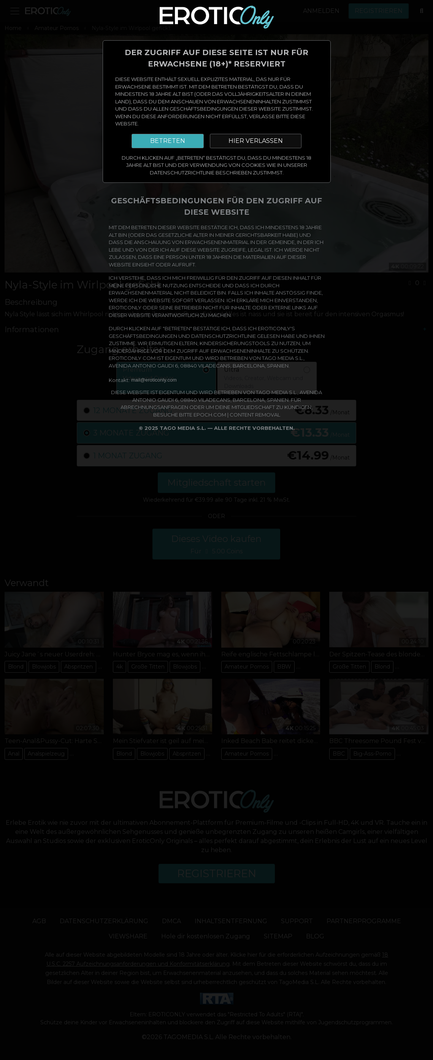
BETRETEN (167, 140)
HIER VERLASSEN (255, 140)
